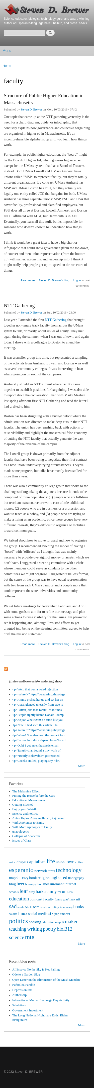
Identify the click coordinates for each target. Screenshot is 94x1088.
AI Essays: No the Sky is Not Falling (36, 969)
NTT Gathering (19, 305)
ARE (28, 907)
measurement (53, 884)
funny (58, 899)
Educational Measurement (29, 800)
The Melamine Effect (26, 791)
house (29, 884)
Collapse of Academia (26, 836)
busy (32, 892)
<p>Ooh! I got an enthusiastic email (35, 745)
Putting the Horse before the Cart (33, 795)
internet (70, 884)
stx (51, 913)
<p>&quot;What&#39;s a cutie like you (37, 720)
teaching (17, 929)
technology (68, 870)
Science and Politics (25, 813)
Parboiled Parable (23, 984)
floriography (76, 878)
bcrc (36, 907)
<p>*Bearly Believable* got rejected (36, 756)
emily (52, 891)
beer (20, 883)
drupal (21, 862)
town (69, 861)
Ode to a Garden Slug (26, 974)
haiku (41, 891)
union (60, 862)
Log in (77, 280)
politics (18, 921)
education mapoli (53, 922)
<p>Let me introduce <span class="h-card (39, 740)
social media (38, 913)
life (50, 861)
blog (12, 884)
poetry (49, 929)
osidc (12, 862)
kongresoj (66, 907)
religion (44, 877)
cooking (35, 922)
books (78, 906)
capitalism (36, 861)
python (38, 884)
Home (7, 66)
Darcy (24, 878)
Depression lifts (22, 990)
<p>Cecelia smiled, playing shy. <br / (36, 760)
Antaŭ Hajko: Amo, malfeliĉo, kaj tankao (38, 818)
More (81, 766)
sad (13, 906)
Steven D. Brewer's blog (54, 280)
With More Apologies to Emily (32, 827)
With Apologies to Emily (28, 822)
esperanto (21, 869)
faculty (48, 899)
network (40, 871)
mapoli (14, 877)
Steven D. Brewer (31, 109)
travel (51, 871)
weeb (43, 907)
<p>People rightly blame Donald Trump (38, 715)
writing (34, 929)
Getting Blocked (22, 804)
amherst (65, 914)
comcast (36, 899)
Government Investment (27, 1010)
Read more (28, 280)
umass (67, 891)
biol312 (64, 929)
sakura (13, 914)
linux (23, 913)
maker (71, 921)
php (56, 914)
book (33, 877)
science (16, 937)
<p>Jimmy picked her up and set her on (37, 699)
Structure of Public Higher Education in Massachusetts (43, 99)
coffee (79, 862)
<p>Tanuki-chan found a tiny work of (36, 750)
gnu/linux (69, 899)
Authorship (19, 995)
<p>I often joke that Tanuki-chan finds (37, 710)
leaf (24, 891)
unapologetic (20, 831)
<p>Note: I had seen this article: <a (35, 725)
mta (29, 937)
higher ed (58, 877)
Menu (7, 51)
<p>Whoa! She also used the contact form (39, 735)
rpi (59, 892)
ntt (78, 899)
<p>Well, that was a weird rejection (35, 689)
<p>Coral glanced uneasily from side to (37, 704)
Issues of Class (21, 840)
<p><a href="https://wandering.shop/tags (38, 694)
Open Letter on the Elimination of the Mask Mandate (46, 979)
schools (14, 892)
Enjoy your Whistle (24, 809)
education (19, 898)
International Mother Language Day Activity (41, 1000)
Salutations (19, 1005)
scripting (53, 907)
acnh (21, 907)
